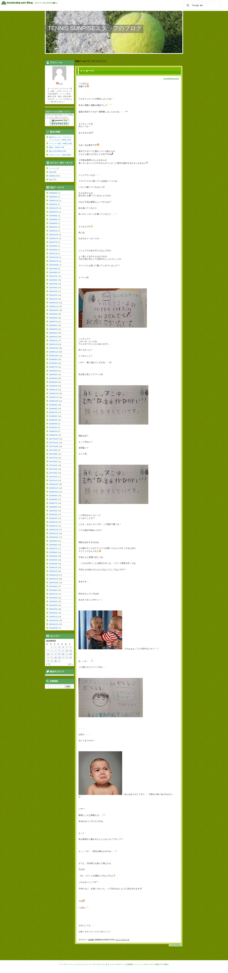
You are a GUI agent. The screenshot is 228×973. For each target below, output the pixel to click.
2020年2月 (53, 341)
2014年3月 (53, 609)
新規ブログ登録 (161, 964)
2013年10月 (53, 628)
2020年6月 (53, 325)
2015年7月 (53, 549)
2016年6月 (53, 507)
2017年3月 (53, 473)
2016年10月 (53, 492)
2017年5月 (53, 465)
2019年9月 (53, 359)
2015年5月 (53, 556)
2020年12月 (53, 303)
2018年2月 (53, 431)
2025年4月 (53, 197)
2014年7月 (53, 594)
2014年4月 (53, 605)
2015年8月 (53, 545)
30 (55, 661)
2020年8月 (53, 318)
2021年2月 (53, 295)
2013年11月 (53, 624)
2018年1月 (53, 435)
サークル (96, 964)
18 (63, 654)
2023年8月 (53, 220)
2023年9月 (53, 216)
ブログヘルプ (148, 964)
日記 (51, 172)
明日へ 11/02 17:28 (56, 147)
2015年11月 (53, 533)
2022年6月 (53, 246)
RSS (61, 84)
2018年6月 (53, 416)
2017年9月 (53, 450)
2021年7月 (53, 276)
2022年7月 (53, 242)
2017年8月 (53, 454)
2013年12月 (53, 620)
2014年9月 (53, 586)
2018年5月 (53, 420)
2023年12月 (53, 208)
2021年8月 (53, 272)
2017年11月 (53, 443)
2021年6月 (53, 280)
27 (71, 658)
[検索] (201, 5)
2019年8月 (53, 363)
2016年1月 (53, 526)
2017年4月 (53, 469)
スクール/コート (117, 964)
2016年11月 (53, 488)
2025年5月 (53, 193)
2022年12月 (53, 235)
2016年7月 (53, 503)
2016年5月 (53, 511)
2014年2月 (53, 613)
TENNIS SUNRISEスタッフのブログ (95, 28)
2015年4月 (53, 560)
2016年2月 (53, 522)
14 (48, 654)
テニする (105, 964)
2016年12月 (53, 484)
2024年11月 (53, 201)
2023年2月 (53, 227)
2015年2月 (53, 568)
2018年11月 (53, 397)
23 (55, 658)
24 (59, 658)
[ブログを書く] (51, 3)
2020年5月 (53, 329)
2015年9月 (53, 541)
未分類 (90, 940)
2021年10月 (53, 265)
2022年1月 (53, 254)
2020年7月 (53, 322)
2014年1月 (53, 617)
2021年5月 (53, 284)
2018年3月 (53, 428)
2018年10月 (53, 401)
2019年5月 (53, 375)
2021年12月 (53, 257)
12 (67, 651)
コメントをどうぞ (122, 940)
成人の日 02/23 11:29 (57, 151)
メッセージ (87, 70)
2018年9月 (53, 405)
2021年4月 (53, 288)
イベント (52, 168)
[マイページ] (40, 3)
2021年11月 (53, 261)
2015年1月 (53, 571)
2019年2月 (53, 386)
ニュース (88, 964)
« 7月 (48, 664)
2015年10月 (53, 537)
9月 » (70, 664)
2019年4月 (53, 378)
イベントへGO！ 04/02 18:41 (60, 144)
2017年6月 (53, 462)
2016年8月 (53, 499)
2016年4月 (53, 515)
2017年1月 (53, 481)
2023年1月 (53, 231)
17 (59, 654)
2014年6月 (53, 598)
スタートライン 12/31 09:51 (60, 155)
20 (71, 654)
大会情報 (129, 964)
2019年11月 (53, 352)
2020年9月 (53, 314)
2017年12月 (53, 439)
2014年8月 (53, 590)
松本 (51, 180)
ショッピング (77, 964)
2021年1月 (53, 299)
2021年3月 (53, 291)
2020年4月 (53, 333)
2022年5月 (53, 250)
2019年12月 (53, 348)
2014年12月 (53, 575)
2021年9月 (53, 269)
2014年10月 (53, 583)
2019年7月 (53, 367)
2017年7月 (53, 458)
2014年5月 (53, 602)
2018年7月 (53, 412)
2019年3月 (53, 382)
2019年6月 (53, 371)
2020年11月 (53, 307)
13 (71, 651)
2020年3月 (53, 337)
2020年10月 (53, 310)
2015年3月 (53, 564)
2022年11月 (53, 238)
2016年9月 (53, 496)
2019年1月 (53, 390)
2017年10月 (53, 446)
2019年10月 (53, 356)
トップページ (65, 964)
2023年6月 (53, 223)
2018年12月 (53, 394)
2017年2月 (53, 477)
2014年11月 (53, 579)
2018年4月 (53, 424)
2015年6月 (53, 552)
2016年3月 (53, 518)
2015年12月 (53, 530)
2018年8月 (53, 409)
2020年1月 (53, 344)
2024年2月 (53, 204)
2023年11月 (53, 212)
